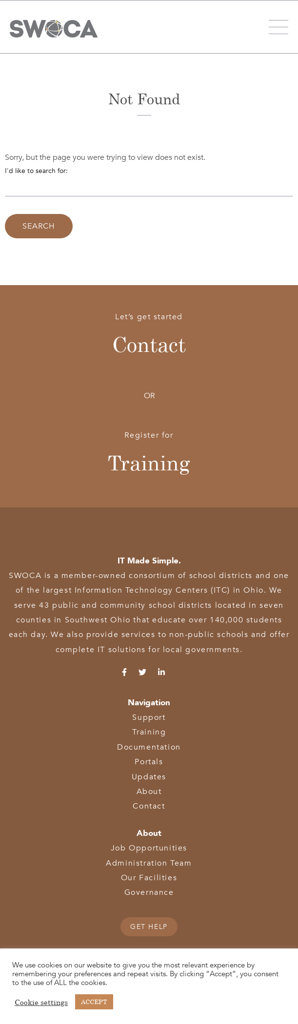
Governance (149, 892)
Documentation (149, 747)
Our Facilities (149, 877)
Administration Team (149, 863)
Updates (149, 777)
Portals (149, 761)
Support (148, 717)
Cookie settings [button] (41, 1002)
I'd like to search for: (36, 170)
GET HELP (149, 926)
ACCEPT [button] (94, 1001)
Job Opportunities (149, 848)
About (149, 791)
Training (149, 462)
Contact (149, 344)
